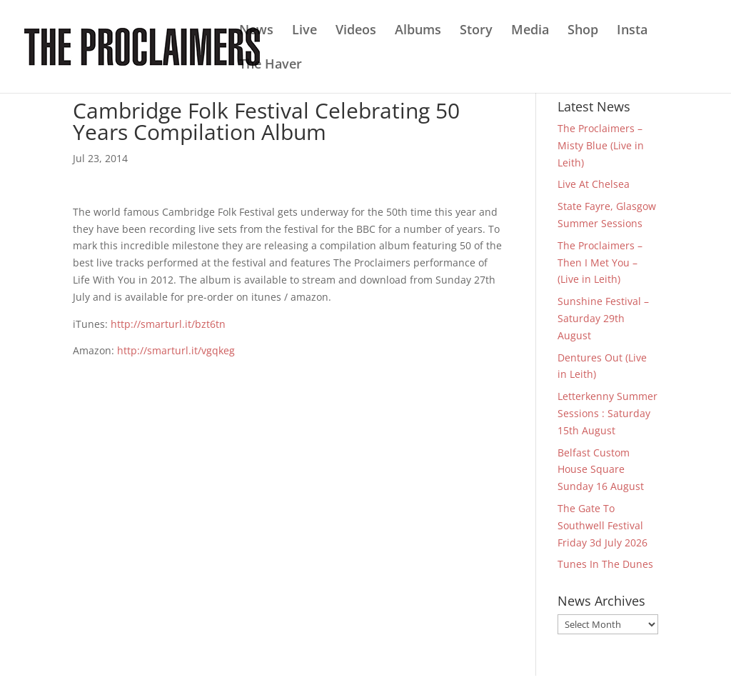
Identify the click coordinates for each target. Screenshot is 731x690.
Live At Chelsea (594, 184)
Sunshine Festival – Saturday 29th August (603, 318)
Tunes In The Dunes (605, 564)
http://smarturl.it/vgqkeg (176, 350)
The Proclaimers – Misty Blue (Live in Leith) (601, 145)
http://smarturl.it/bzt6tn (168, 324)
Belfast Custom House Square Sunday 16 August (601, 470)
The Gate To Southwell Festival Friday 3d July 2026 (602, 525)
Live (304, 31)
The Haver (270, 65)
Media (530, 31)
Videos (356, 31)
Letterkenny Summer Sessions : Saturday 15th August (607, 413)
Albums (418, 31)
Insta (632, 31)
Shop (583, 31)
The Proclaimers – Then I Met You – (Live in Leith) (600, 262)
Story (476, 31)
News (256, 31)
